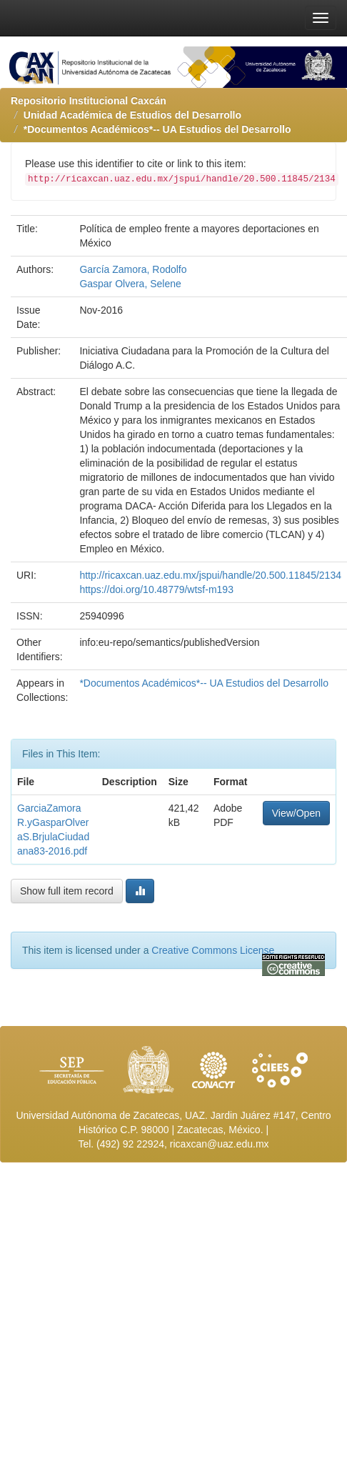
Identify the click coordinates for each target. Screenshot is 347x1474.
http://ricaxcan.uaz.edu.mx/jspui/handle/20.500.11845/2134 (210, 575)
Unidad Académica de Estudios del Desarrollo (132, 115)
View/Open (296, 813)
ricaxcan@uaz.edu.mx (219, 1144)
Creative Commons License (212, 950)
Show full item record (67, 891)
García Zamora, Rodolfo (132, 269)
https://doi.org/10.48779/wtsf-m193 (156, 589)
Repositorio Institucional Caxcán (88, 100)
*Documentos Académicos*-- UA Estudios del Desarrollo (157, 129)
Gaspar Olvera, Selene (130, 283)
